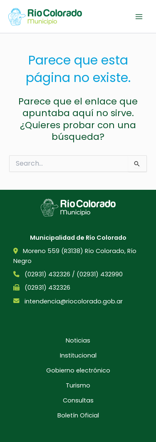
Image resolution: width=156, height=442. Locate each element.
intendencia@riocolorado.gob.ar (74, 301)
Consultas (78, 400)
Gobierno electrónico (78, 370)
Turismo (78, 385)
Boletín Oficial (78, 415)
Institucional (78, 355)
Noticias (78, 340)
